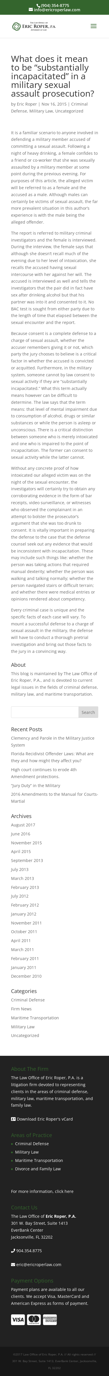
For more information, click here (42, 1191)
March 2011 (22, 949)
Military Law (41, 111)
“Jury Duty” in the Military (35, 785)
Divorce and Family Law (38, 1168)
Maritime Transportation (35, 1018)
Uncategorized (69, 111)
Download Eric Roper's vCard (42, 1119)
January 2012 (23, 914)
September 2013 (27, 860)
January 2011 (23, 967)
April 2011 (21, 940)
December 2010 (26, 976)
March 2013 (22, 878)
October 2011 (24, 931)
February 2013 (25, 887)
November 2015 (26, 843)
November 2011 (26, 923)
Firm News (21, 1009)
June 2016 (20, 834)
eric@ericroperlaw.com (38, 1264)
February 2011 (25, 958)
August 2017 (23, 825)
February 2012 (25, 905)
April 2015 (21, 851)
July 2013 (19, 869)
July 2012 (19, 896)
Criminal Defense (28, 1000)
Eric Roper (27, 104)
